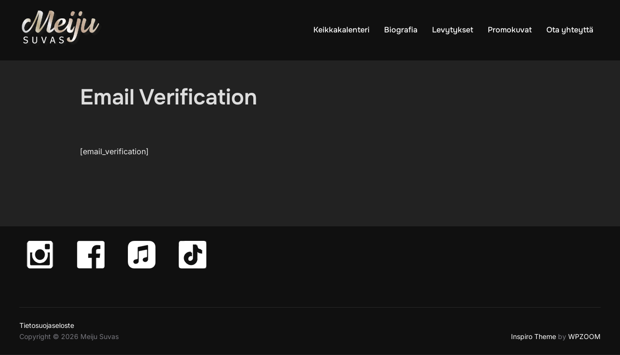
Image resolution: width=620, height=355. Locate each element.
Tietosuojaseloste (46, 325)
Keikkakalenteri (341, 30)
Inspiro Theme (533, 336)
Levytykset (452, 30)
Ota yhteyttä (569, 30)
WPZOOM (584, 336)
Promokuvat (510, 30)
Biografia (401, 30)
